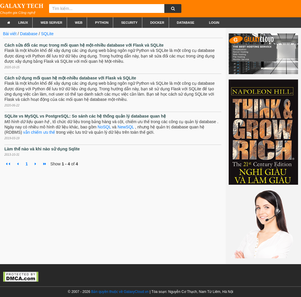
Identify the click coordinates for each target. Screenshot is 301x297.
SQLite (47, 33)
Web (79, 22)
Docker (157, 22)
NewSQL (126, 127)
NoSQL (104, 127)
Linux (23, 22)
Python (101, 22)
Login (213, 22)
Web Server (51, 22)
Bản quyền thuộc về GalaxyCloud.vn (119, 292)
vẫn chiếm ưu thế (39, 132)
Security (129, 22)
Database (185, 22)
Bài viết (9, 33)
